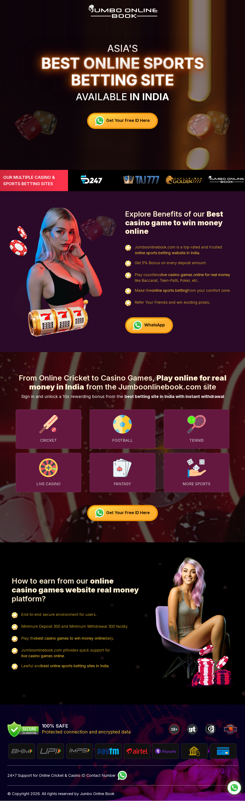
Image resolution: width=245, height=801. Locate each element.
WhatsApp (150, 325)
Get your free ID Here (122, 120)
